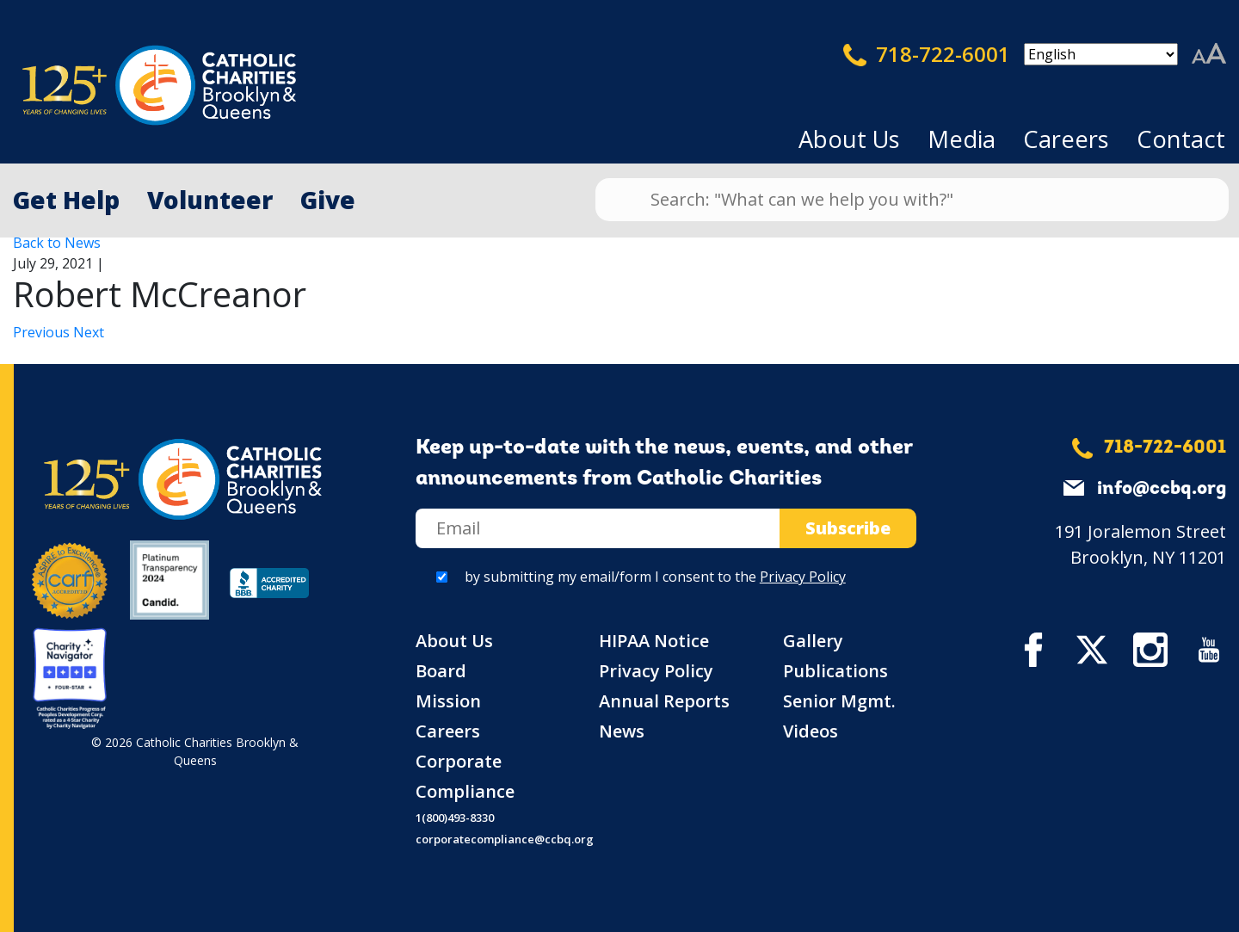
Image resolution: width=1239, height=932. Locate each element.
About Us (849, 139)
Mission (448, 701)
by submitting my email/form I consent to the (655, 576)
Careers (1066, 139)
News (621, 731)
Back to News (57, 242)
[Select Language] (1101, 54)
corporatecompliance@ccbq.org (505, 839)
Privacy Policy (803, 576)
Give (327, 199)
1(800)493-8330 (455, 817)
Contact (1181, 139)
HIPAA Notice (654, 640)
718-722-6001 (926, 54)
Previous (43, 332)
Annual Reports (664, 701)
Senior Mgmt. (839, 701)
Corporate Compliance (465, 776)
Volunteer (210, 199)
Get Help (66, 199)
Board (441, 670)
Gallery (813, 640)
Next (88, 332)
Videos (810, 731)
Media (962, 139)
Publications (835, 670)
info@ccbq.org (1161, 489)
